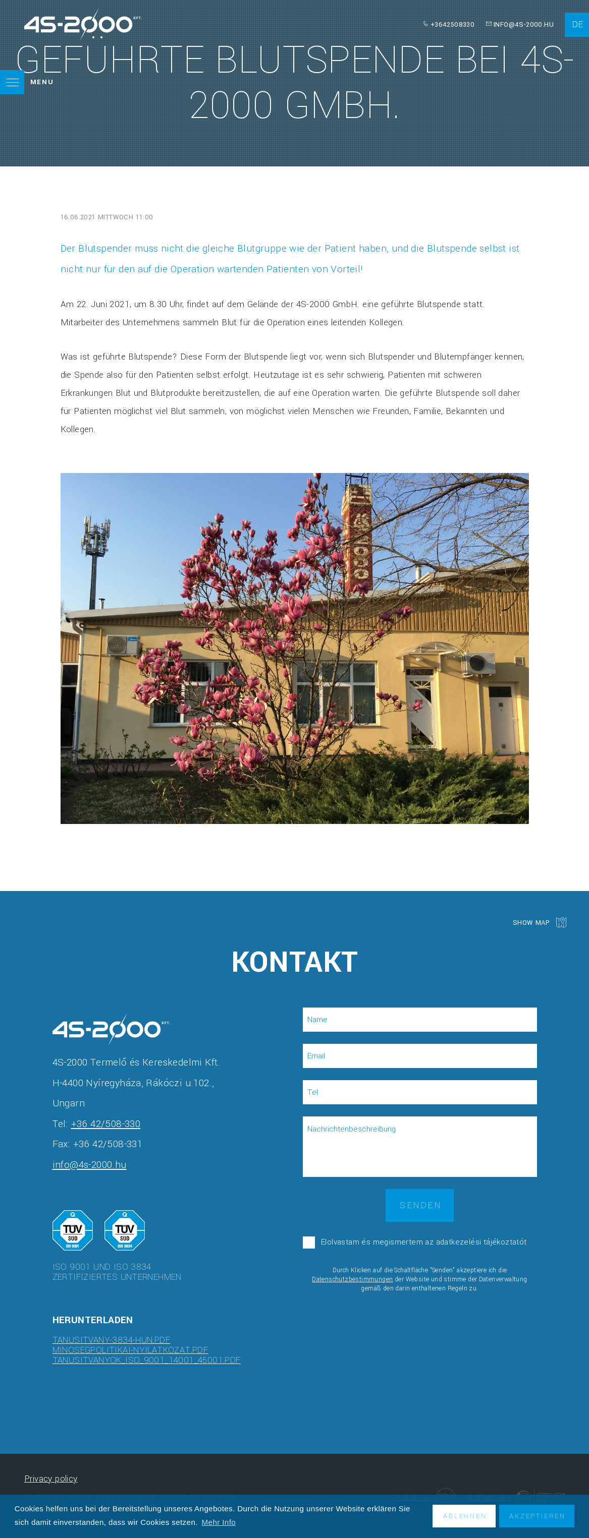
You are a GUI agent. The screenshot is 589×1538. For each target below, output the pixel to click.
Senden (421, 1205)
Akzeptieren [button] (537, 1516)
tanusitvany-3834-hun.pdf (111, 1340)
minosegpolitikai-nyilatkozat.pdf (130, 1350)
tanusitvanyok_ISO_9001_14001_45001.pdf (146, 1360)
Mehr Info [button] (219, 1522)
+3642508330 (452, 24)
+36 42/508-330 (106, 1124)
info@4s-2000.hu (524, 24)
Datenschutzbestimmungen (352, 1279)
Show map (531, 922)
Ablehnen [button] (464, 1516)
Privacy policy (51, 1478)
